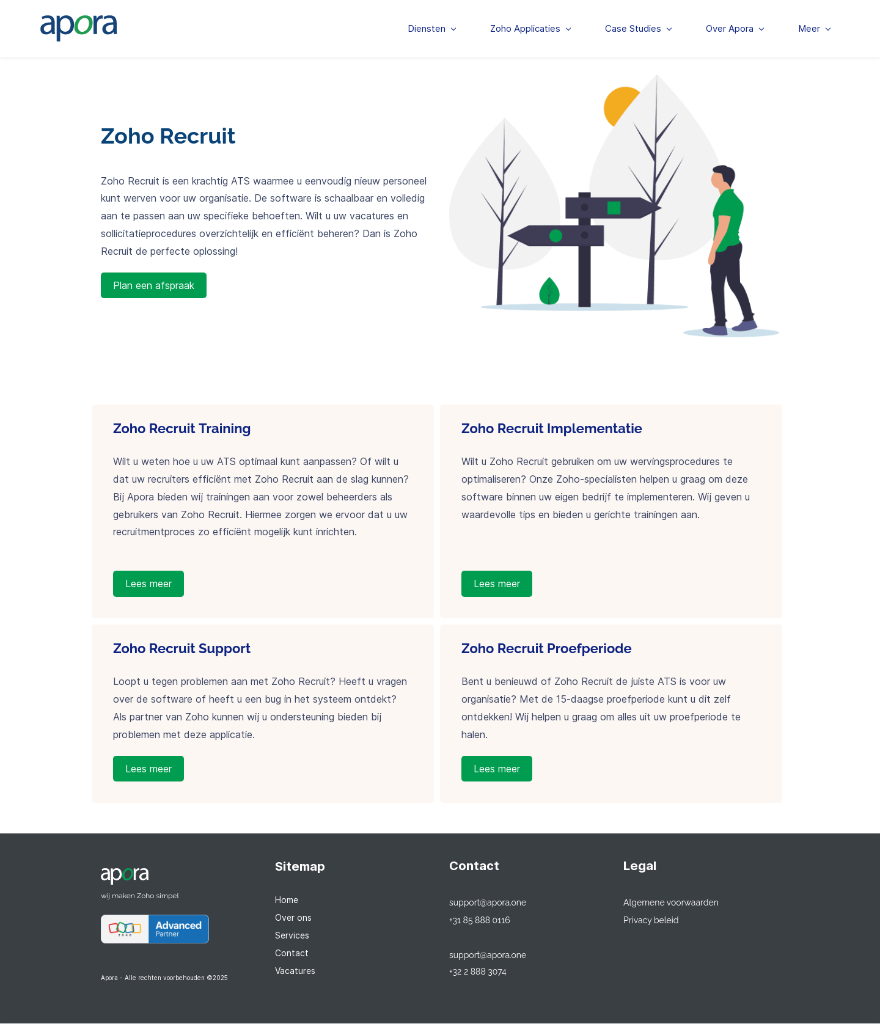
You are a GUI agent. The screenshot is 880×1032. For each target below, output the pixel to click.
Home (286, 909)
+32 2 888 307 (475, 981)
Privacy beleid (651, 929)
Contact (292, 961)
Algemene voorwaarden (671, 911)
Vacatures (295, 979)
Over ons (293, 926)
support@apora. (480, 911)
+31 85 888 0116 (479, 929)
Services (292, 944)
